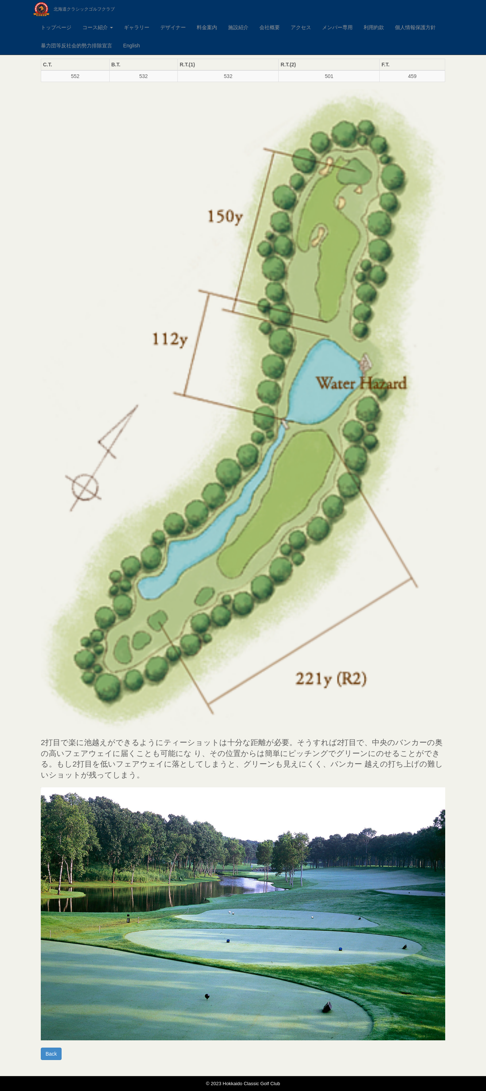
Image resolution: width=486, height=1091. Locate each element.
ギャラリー (136, 27)
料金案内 (207, 27)
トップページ (56, 27)
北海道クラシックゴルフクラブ (84, 9)
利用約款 (374, 27)
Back (51, 1054)
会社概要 (269, 27)
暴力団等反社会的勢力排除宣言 (76, 45)
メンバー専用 (337, 27)
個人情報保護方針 (415, 27)
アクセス (301, 27)
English (131, 45)
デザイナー (173, 27)
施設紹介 (238, 27)
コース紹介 (97, 27)
